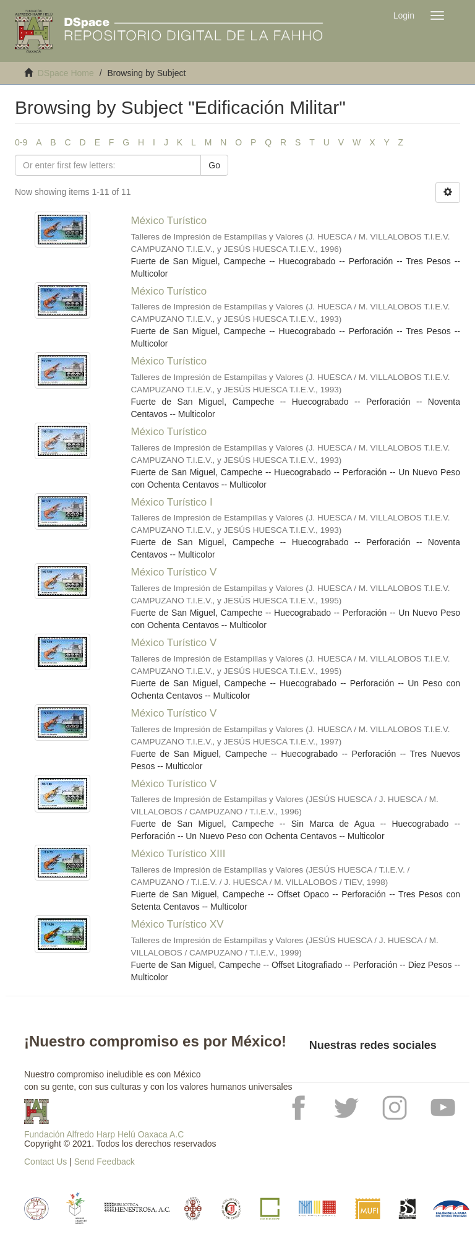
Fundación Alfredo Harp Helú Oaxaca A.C (104, 1134)
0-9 (21, 142)
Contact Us (45, 1162)
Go (214, 165)
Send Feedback (104, 1162)
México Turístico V (174, 572)
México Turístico (169, 220)
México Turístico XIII (178, 854)
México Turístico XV (177, 924)
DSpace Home (66, 73)
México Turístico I (172, 502)
